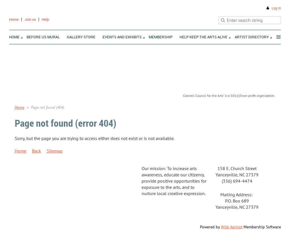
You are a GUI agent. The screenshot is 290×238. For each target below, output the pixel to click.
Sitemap (55, 151)
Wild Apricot (231, 226)
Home (14, 19)
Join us (30, 19)
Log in (276, 8)
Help (45, 19)
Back (36, 151)
